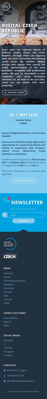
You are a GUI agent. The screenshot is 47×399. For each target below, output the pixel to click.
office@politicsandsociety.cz (19, 381)
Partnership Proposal (14, 280)
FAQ (6, 295)
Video (6, 325)
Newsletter (9, 284)
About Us (8, 273)
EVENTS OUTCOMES (15, 313)
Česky (6, 303)
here (9, 174)
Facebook (8, 340)
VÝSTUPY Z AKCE (13, 92)
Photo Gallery (10, 318)
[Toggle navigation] (44, 6)
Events (7, 277)
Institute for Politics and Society (26, 391)
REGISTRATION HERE (23, 180)
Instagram (9, 351)
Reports (8, 321)
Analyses (8, 292)
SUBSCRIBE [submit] (23, 221)
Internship (9, 288)
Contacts (8, 299)
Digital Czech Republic (20, 28)
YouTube (8, 348)
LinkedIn (8, 355)
